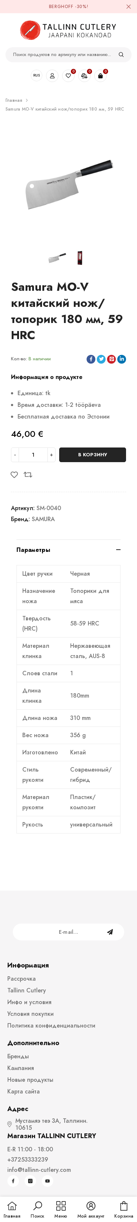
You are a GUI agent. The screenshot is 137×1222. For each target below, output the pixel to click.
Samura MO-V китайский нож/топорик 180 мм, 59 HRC (65, 109)
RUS (36, 75)
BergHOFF (61, 6)
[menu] (60, 1210)
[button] (37, 1210)
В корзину (92, 454)
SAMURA (43, 519)
